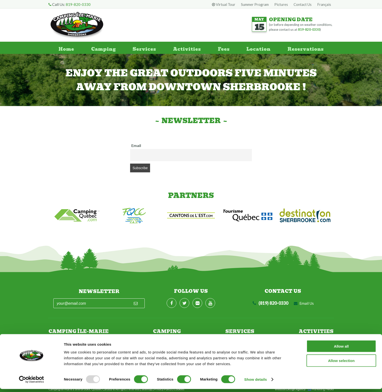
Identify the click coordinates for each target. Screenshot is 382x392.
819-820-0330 (78, 4)
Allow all (341, 349)
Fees (223, 48)
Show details (255, 382)
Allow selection (341, 364)
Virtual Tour (223, 4)
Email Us (304, 300)
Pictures (281, 4)
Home (64, 48)
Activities (186, 48)
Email (136, 145)
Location (258, 48)
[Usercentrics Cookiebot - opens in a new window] (31, 382)
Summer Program (255, 4)
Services (143, 48)
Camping (102, 48)
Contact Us (303, 4)
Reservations (306, 48)
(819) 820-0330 (270, 300)
